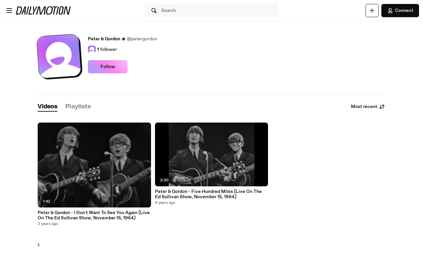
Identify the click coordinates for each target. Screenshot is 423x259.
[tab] (48, 107)
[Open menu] (9, 10)
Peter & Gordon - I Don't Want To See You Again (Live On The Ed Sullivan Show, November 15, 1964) (94, 215)
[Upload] (372, 10)
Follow (107, 67)
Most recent (368, 106)
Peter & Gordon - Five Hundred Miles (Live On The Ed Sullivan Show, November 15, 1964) (208, 194)
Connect (400, 10)
